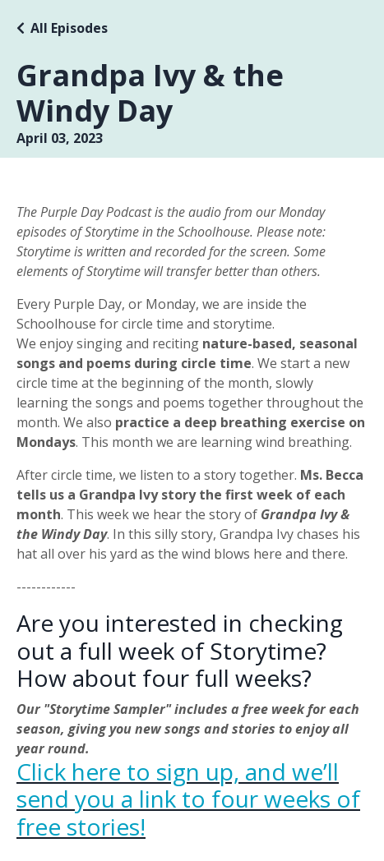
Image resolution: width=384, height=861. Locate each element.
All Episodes (69, 28)
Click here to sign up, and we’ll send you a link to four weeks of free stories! (188, 799)
